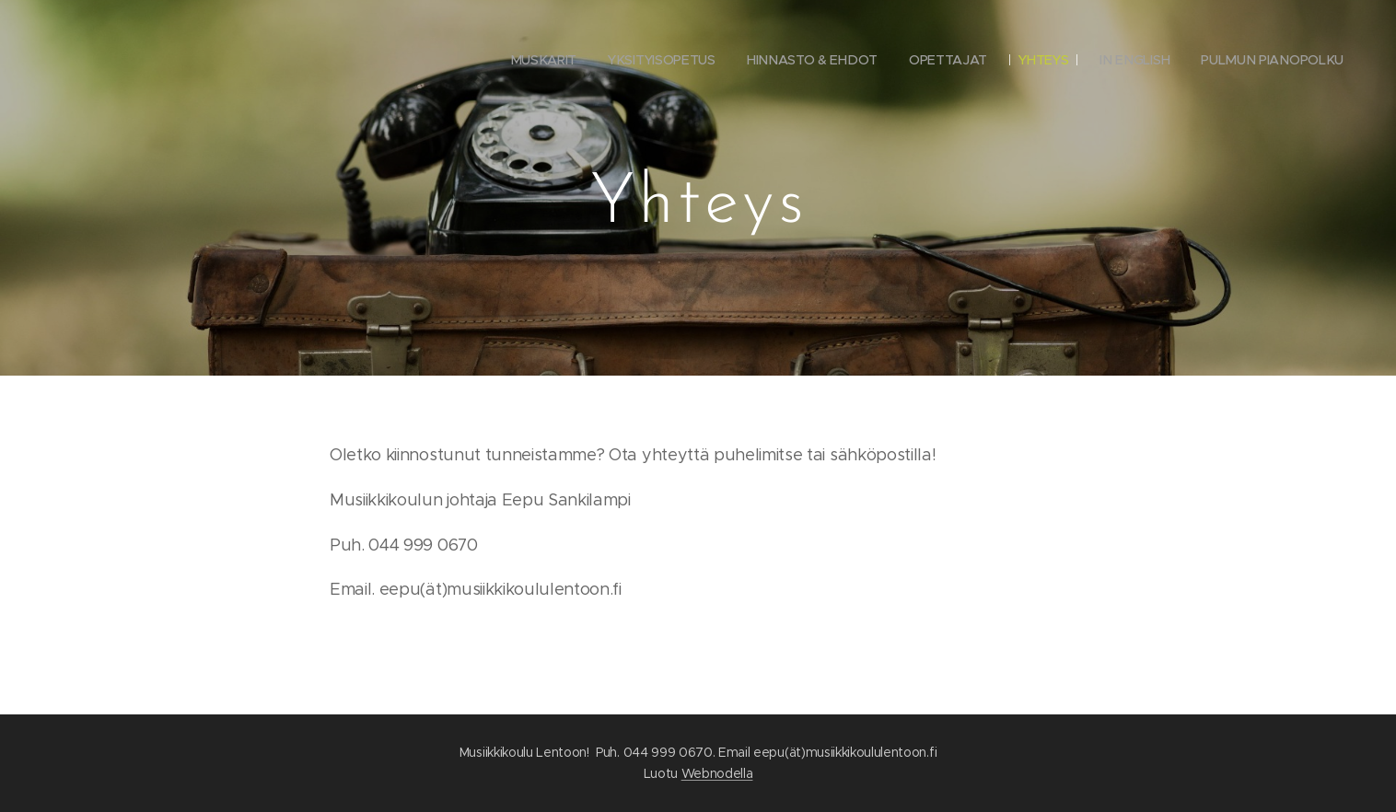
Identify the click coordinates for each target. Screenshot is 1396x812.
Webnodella (717, 773)
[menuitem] (540, 60)
